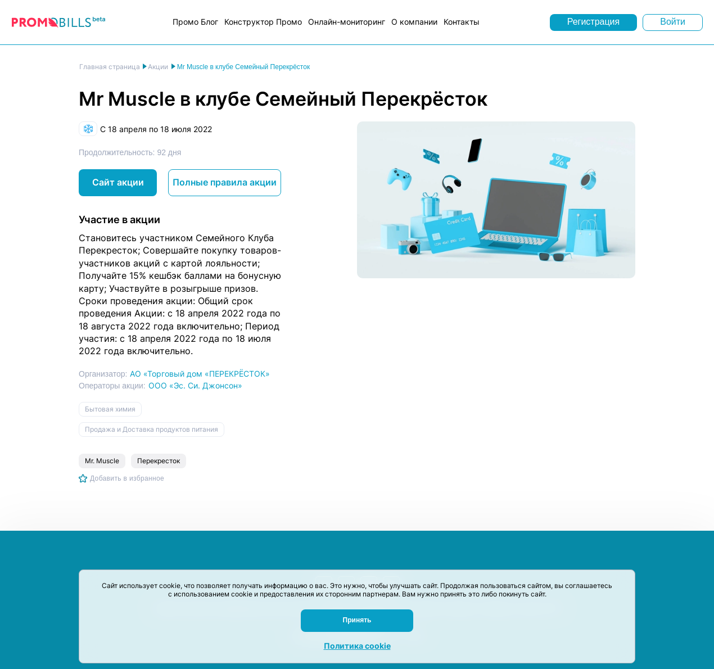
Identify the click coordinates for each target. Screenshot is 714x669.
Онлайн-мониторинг (346, 21)
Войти (672, 21)
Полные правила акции (225, 182)
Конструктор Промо (263, 21)
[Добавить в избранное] (121, 478)
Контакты (462, 21)
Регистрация (593, 21)
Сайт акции (118, 182)
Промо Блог (195, 21)
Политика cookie (357, 645)
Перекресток (158, 460)
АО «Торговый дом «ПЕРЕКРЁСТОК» (200, 373)
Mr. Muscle (102, 460)
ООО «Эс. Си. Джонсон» (195, 385)
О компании (414, 21)
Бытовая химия (110, 409)
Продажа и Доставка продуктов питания (151, 429)
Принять (357, 620)
